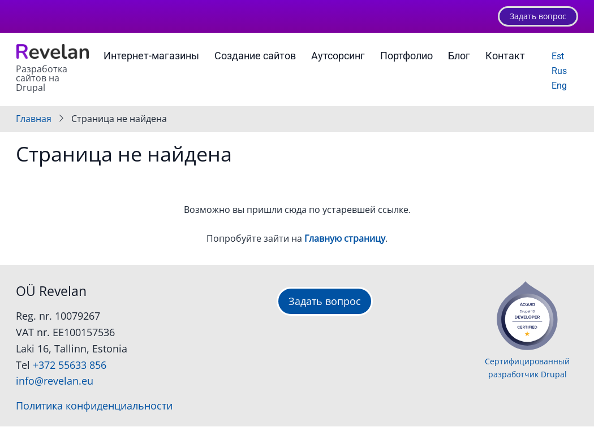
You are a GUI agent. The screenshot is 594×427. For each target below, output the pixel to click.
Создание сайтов (255, 56)
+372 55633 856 (69, 365)
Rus (559, 71)
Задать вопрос (538, 16)
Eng (559, 85)
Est (558, 56)
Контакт (505, 56)
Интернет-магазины (151, 56)
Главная (33, 118)
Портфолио (406, 56)
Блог (459, 56)
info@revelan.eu (54, 380)
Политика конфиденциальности (94, 405)
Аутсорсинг (338, 56)
